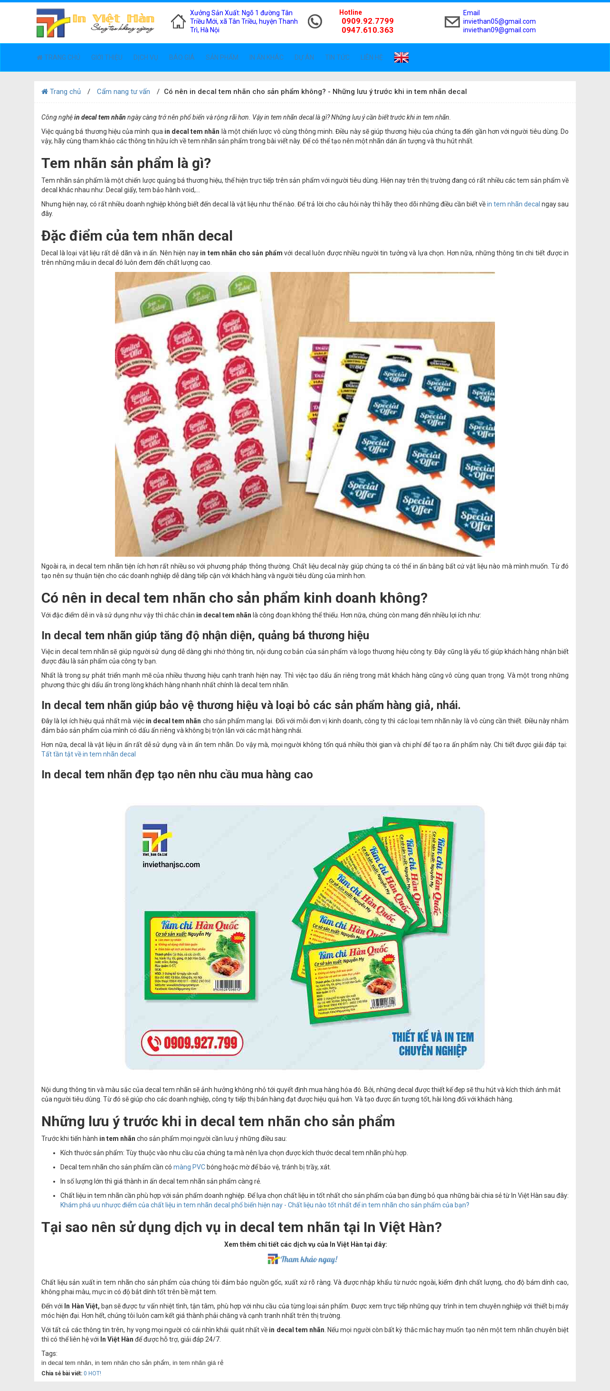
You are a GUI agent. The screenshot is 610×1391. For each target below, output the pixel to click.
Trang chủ (58, 57)
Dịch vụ (145, 57)
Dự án (304, 57)
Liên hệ (372, 57)
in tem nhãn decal (513, 204)
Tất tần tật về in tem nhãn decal (89, 754)
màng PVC (188, 1167)
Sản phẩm (222, 57)
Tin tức (337, 57)
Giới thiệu (107, 57)
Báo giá (182, 57)
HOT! (94, 1373)
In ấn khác (266, 57)
